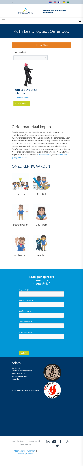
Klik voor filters (41, 45)
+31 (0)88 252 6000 (20, 373)
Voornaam (25, 322)
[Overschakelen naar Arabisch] (68, 2)
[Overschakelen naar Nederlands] (50, 2)
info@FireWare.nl (19, 376)
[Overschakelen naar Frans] (59, 2)
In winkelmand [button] (21, 103)
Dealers (35, 390)
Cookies (29, 453)
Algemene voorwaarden (24, 451)
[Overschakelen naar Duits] (64, 2)
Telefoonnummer (25, 311)
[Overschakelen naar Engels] (55, 2)
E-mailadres (26, 300)
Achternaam (26, 332)
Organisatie (26, 290)
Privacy (21, 453)
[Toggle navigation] (3, 20)
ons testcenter (45, 154)
